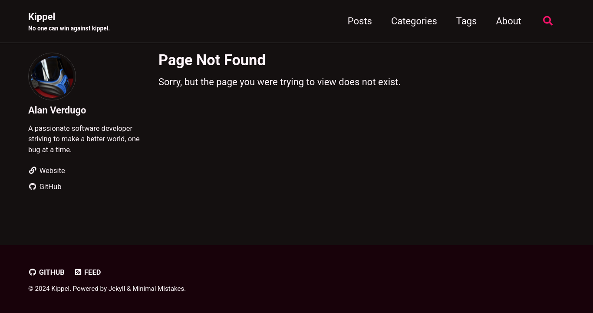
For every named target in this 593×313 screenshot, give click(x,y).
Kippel (69, 22)
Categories (414, 21)
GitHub (46, 272)
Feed (87, 272)
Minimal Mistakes (158, 289)
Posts (360, 21)
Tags (466, 21)
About (508, 21)
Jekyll (117, 289)
